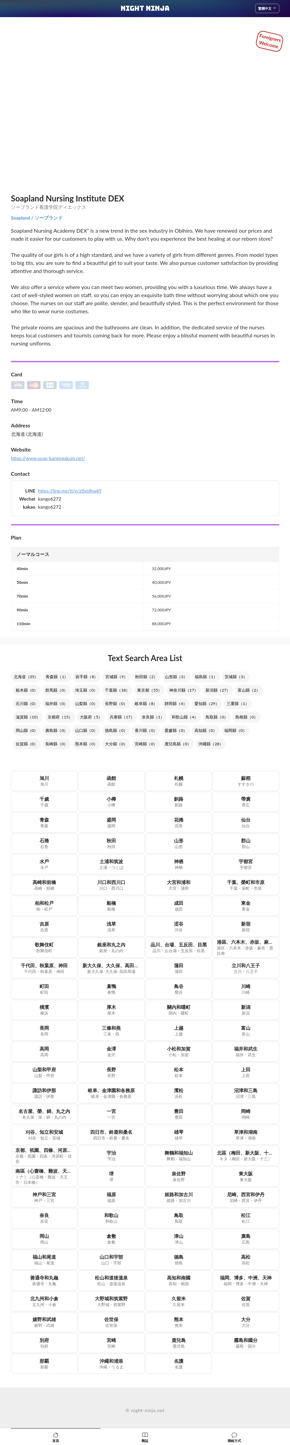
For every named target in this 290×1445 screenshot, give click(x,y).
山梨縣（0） (86, 703)
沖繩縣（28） (210, 743)
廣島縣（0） (56, 730)
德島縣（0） (116, 730)
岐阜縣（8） (146, 703)
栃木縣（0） (27, 690)
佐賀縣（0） (27, 743)
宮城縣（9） (116, 676)
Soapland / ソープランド (37, 218)
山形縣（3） (176, 676)
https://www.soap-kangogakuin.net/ (48, 458)
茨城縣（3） (236, 676)
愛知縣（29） (206, 703)
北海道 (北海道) (27, 434)
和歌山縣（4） (185, 716)
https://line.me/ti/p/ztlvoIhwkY (70, 491)
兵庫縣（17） (122, 716)
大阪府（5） (91, 716)
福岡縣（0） (235, 730)
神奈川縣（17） (183, 690)
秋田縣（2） (146, 676)
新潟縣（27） (218, 690)
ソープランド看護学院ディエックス (48, 207)
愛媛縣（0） (176, 730)
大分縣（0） (116, 743)
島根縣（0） (246, 716)
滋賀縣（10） (28, 716)
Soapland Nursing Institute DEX (67, 198)
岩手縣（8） (86, 676)
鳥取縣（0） (217, 716)
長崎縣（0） (56, 743)
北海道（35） (26, 676)
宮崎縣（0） (146, 743)
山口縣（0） (86, 730)
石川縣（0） (27, 703)
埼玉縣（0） (86, 690)
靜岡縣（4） (176, 703)
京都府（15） (60, 716)
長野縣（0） (116, 703)
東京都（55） (149, 690)
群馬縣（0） (56, 690)
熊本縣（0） (86, 743)
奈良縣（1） (153, 716)
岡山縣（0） (27, 730)
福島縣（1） (206, 676)
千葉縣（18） (117, 690)
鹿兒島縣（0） (178, 743)
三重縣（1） (238, 703)
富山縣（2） (249, 690)
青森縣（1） (57, 676)
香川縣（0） (146, 730)
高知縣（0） (205, 730)
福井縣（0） (56, 703)
